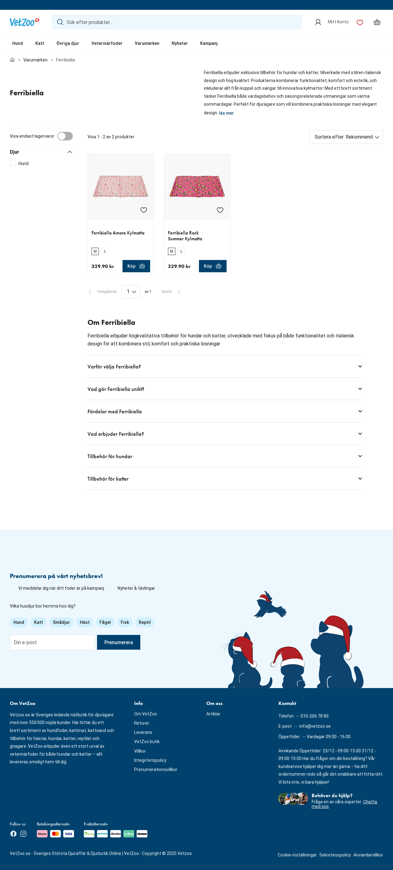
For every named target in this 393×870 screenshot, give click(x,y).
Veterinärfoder (107, 43)
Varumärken (147, 43)
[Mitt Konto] (331, 22)
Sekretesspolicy (335, 854)
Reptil (145, 622)
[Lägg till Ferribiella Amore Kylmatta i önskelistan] (143, 210)
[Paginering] (131, 291)
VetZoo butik (147, 741)
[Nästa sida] (171, 291)
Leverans (143, 732)
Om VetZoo (145, 713)
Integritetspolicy (150, 760)
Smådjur (61, 622)
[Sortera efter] (346, 137)
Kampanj (209, 43)
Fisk (125, 622)
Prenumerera (118, 642)
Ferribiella (65, 59)
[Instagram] (23, 833)
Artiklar (213, 713)
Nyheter (180, 43)
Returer (141, 723)
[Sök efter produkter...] (177, 22)
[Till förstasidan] (12, 60)
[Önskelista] (360, 22)
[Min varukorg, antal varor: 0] (377, 22)
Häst (85, 622)
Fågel (105, 622)
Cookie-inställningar (297, 854)
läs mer (226, 113)
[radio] (95, 251)
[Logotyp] (24, 22)
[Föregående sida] (102, 291)
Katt (39, 43)
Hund (17, 43)
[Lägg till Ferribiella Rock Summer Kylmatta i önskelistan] (220, 210)
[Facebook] (13, 833)
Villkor (140, 751)
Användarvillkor (368, 854)
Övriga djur (67, 43)
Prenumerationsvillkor (155, 769)
